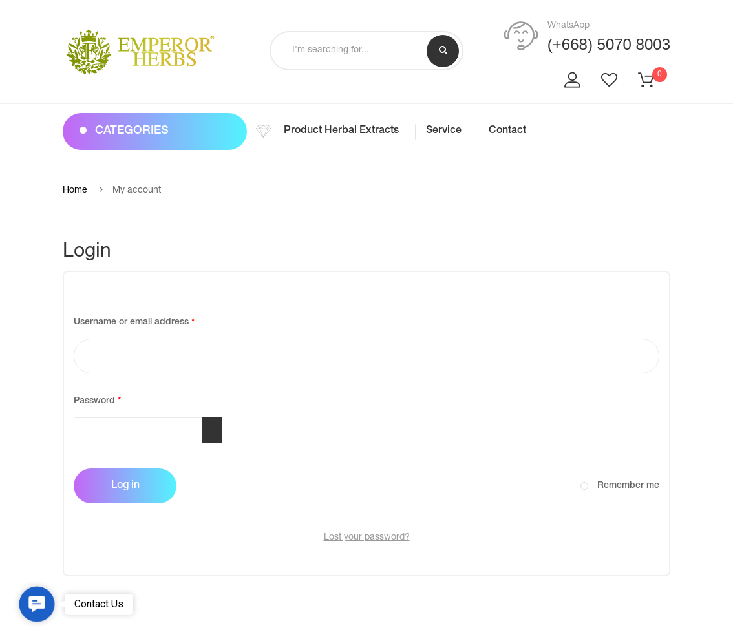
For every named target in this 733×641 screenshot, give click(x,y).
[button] (36, 604)
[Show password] (212, 430)
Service (444, 131)
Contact (507, 131)
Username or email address (153, 320)
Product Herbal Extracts (341, 131)
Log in (125, 486)
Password (116, 399)
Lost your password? (367, 537)
